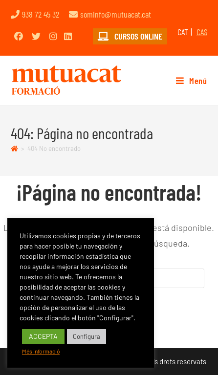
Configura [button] (86, 336)
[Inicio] (14, 148)
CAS (201, 31)
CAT (182, 31)
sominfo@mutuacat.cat (115, 14)
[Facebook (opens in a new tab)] (18, 36)
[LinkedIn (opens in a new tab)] (68, 36)
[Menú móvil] (188, 80)
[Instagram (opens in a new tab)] (53, 36)
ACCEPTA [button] (43, 336)
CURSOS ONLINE (130, 36)
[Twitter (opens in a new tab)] (36, 36)
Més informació (41, 351)
